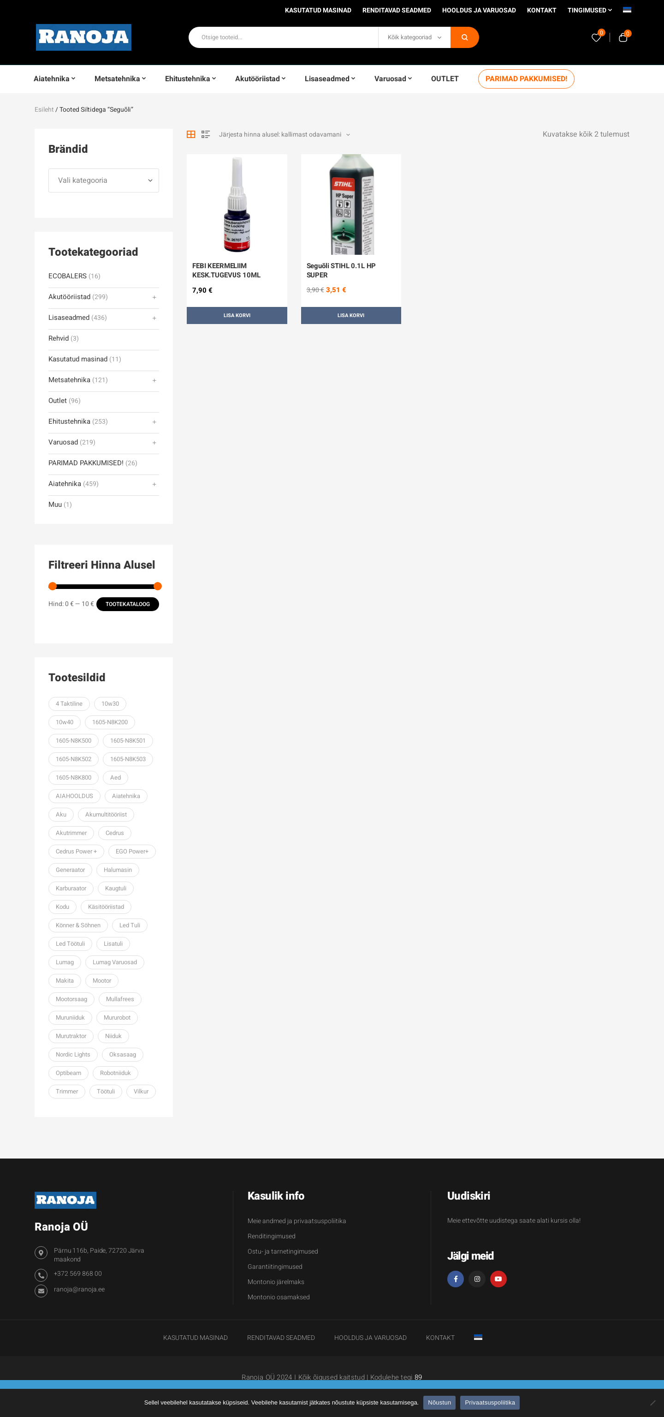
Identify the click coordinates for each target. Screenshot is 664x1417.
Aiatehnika (64, 484)
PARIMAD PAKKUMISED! (86, 463)
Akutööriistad (69, 297)
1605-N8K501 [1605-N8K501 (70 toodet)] (128, 740)
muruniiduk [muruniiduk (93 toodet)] (70, 1017)
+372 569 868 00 (78, 1274)
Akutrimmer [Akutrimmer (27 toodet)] (71, 833)
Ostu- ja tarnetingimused (283, 1251)
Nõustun (439, 1402)
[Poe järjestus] (284, 135)
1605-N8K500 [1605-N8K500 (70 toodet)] (73, 740)
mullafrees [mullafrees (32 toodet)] (120, 999)
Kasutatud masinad (77, 359)
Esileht (44, 109)
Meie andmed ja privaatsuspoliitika (297, 1221)
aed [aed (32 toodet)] (115, 777)
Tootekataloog (128, 604)
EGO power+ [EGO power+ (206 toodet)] (132, 851)
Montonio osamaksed (279, 1297)
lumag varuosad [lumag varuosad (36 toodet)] (115, 962)
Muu (55, 505)
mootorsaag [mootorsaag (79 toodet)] (71, 999)
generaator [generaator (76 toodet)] (70, 869)
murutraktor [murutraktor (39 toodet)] (71, 1036)
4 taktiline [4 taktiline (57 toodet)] (69, 703)
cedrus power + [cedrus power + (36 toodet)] (76, 851)
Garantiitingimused (275, 1267)
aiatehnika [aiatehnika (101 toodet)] (126, 796)
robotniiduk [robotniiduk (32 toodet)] (115, 1073)
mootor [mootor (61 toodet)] (102, 980)
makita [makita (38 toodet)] (65, 980)
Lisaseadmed (68, 318)
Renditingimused (272, 1236)
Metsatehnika (69, 380)
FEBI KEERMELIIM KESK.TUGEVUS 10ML (226, 270)
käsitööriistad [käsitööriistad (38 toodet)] (106, 906)
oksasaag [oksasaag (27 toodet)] (122, 1054)
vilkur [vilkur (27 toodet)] (141, 1091)
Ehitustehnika (69, 421)
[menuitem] (627, 12)
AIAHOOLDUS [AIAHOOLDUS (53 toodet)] (74, 796)
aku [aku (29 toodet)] (61, 814)
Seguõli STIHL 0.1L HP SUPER (341, 270)
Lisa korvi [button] (237, 315)
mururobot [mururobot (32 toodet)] (117, 1017)
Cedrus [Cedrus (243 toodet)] (115, 833)
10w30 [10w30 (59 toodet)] (110, 703)
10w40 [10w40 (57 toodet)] (64, 722)
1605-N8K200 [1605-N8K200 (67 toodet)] (110, 722)
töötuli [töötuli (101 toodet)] (106, 1091)
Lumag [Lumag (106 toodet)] (65, 962)
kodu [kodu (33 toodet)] (62, 906)
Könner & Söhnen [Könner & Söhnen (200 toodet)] (78, 925)
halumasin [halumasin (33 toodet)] (118, 869)
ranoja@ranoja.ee (79, 1289)
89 (418, 1377)
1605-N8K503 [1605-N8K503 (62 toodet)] (128, 759)
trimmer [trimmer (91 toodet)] (67, 1091)
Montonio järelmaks (276, 1282)
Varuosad (63, 442)
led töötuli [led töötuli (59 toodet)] (70, 943)
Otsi (465, 37)
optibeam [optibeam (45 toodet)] (68, 1073)
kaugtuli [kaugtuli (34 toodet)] (115, 888)
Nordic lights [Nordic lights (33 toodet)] (73, 1054)
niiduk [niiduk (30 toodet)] (113, 1036)
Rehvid (58, 338)
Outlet (57, 401)
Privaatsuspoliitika (490, 1402)
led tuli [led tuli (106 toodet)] (129, 925)
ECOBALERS (67, 276)
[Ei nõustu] (652, 1402)
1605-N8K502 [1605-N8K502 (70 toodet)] (73, 759)
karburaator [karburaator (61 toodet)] (71, 888)
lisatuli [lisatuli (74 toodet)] (113, 943)
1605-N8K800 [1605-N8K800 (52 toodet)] (73, 777)
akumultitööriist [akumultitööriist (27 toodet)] (106, 814)
